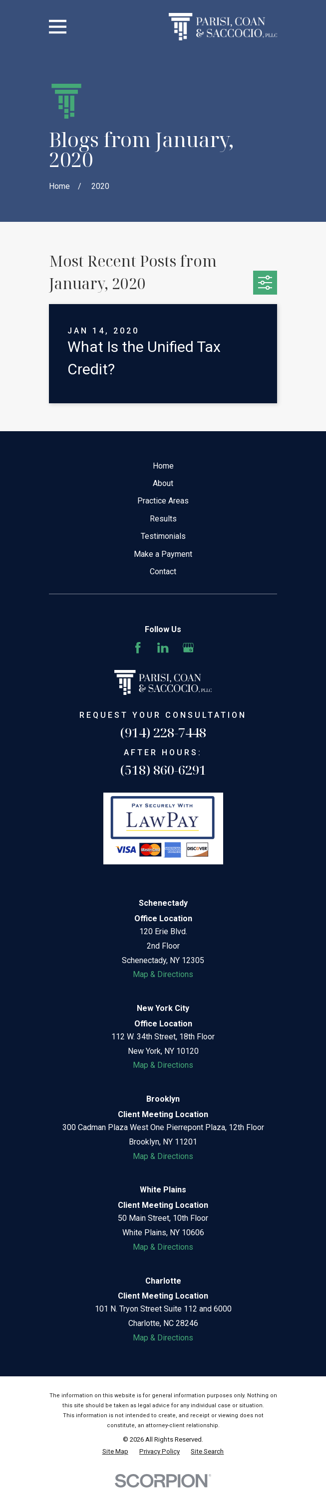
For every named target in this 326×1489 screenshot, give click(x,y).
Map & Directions (163, 974)
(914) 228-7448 (163, 732)
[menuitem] (115, 1452)
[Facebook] (137, 647)
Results (163, 518)
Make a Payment (163, 554)
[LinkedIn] (162, 647)
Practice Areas (163, 500)
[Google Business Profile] (188, 647)
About (163, 483)
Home (163, 466)
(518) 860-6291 (163, 770)
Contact (163, 571)
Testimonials (163, 536)
